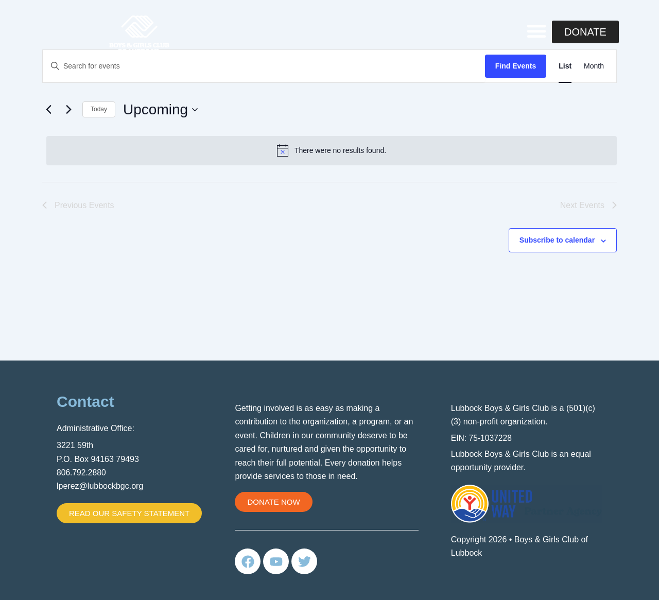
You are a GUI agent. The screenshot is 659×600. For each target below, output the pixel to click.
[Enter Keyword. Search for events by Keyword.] (264, 66)
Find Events (515, 66)
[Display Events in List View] (565, 66)
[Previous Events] (48, 110)
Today (99, 109)
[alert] (331, 150)
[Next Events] (68, 110)
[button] (536, 30)
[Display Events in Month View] (594, 66)
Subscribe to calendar (557, 240)
